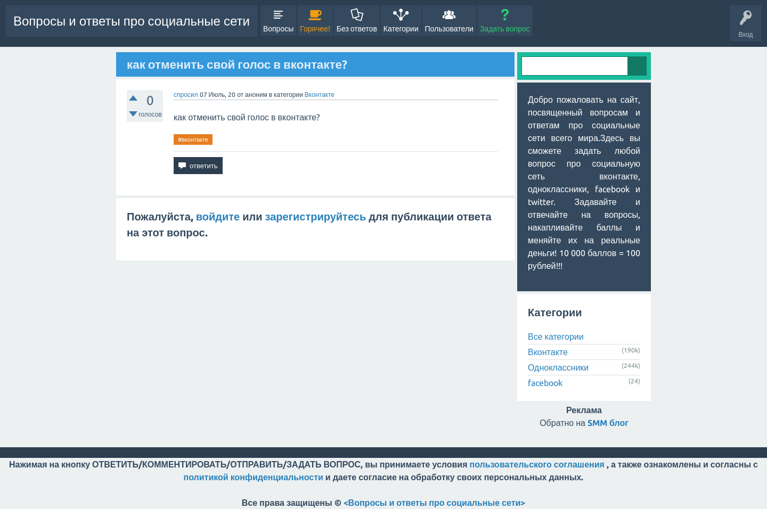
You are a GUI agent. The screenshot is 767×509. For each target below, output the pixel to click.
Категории (401, 28)
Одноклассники (558, 367)
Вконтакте (319, 94)
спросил (186, 94)
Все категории (556, 336)
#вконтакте (193, 139)
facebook (545, 383)
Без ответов (357, 28)
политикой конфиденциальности (253, 477)
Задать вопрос (505, 28)
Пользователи (449, 28)
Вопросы (278, 28)
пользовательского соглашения (537, 464)
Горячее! (315, 28)
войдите (218, 216)
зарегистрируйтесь (315, 216)
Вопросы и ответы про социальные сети (131, 21)
